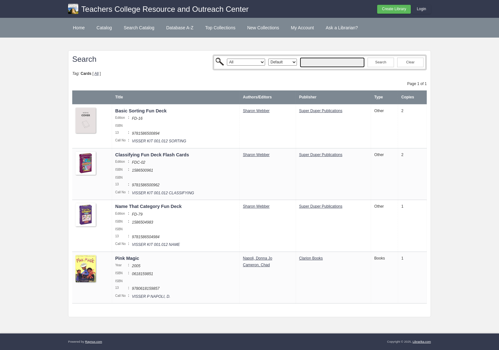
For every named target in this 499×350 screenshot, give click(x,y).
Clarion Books (311, 258)
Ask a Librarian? (342, 27)
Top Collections (220, 27)
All (97, 73)
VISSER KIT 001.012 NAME (156, 244)
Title (119, 97)
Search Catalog (139, 27)
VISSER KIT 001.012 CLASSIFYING (163, 193)
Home (79, 27)
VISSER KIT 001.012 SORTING (159, 141)
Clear (410, 62)
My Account (302, 27)
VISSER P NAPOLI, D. (151, 296)
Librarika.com (421, 341)
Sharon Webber (256, 111)
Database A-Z (179, 27)
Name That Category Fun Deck (149, 206)
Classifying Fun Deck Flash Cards (152, 154)
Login (421, 9)
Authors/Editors (257, 97)
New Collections (263, 27)
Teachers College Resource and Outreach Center (165, 9)
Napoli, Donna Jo (257, 258)
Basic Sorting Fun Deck (141, 110)
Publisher (308, 97)
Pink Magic (127, 258)
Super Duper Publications (320, 111)
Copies (407, 97)
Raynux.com (93, 341)
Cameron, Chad (256, 265)
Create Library (394, 9)
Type (378, 97)
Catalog (104, 27)
